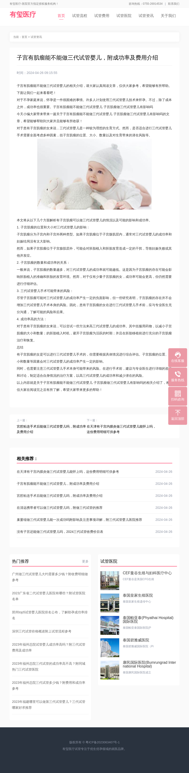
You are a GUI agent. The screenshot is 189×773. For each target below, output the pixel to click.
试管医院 (123, 16)
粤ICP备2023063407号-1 (103, 742)
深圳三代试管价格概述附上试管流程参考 (41, 631)
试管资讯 (146, 16)
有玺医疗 (23, 14)
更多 (85, 561)
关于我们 (168, 16)
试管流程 (79, 16)
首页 (61, 17)
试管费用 (101, 16)
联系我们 (173, 3)
